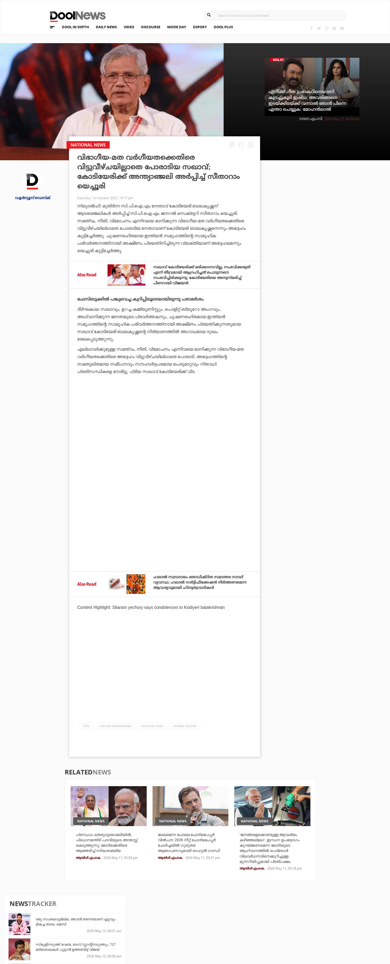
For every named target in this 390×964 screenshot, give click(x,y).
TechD (105, 909)
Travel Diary (172, 909)
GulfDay (168, 931)
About (44, 903)
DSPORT (200, 26)
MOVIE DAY (176, 26)
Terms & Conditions (58, 924)
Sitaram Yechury (185, 727)
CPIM (86, 727)
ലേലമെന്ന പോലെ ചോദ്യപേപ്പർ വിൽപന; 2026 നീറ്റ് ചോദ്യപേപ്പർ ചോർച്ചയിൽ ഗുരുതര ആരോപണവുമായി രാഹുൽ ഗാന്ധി (191, 848)
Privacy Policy (53, 917)
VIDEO (129, 26)
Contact (46, 931)
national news (152, 727)
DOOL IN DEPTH (75, 26)
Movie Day (231, 916)
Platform (231, 909)
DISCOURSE (150, 26)
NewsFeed (231, 924)
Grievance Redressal (59, 938)
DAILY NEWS (106, 26)
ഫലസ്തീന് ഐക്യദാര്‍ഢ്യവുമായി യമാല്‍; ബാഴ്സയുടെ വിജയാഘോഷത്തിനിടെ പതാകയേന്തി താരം (336, 305)
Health (106, 924)
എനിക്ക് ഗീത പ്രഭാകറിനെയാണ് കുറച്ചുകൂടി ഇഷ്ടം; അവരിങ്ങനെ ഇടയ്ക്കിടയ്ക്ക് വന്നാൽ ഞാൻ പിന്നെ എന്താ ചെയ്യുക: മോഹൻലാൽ (308, 100)
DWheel (107, 916)
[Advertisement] (164, 431)
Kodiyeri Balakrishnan (116, 727)
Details (106, 931)
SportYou (170, 924)
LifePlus (168, 916)
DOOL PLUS (223, 26)
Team (42, 910)
